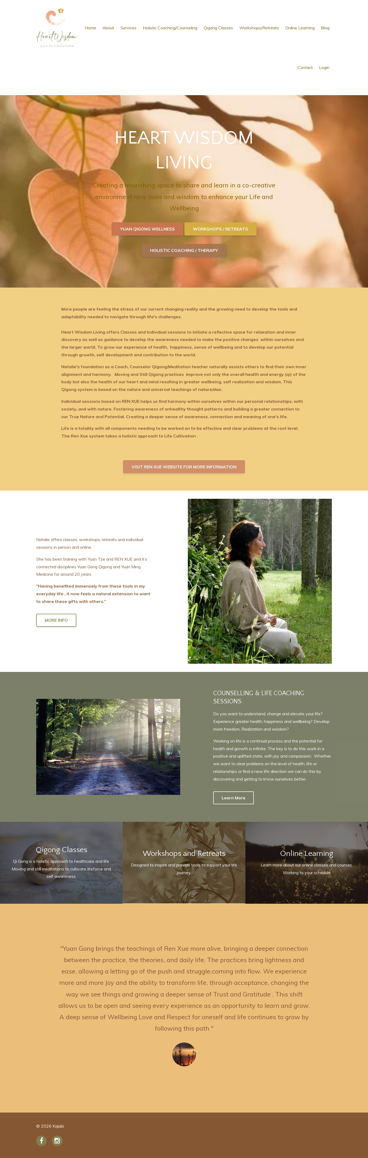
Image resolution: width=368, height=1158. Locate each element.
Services (128, 27)
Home (90, 27)
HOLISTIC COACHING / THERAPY (184, 250)
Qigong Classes (218, 27)
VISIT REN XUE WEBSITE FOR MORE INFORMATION (184, 466)
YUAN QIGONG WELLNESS (147, 229)
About (108, 27)
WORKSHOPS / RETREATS (220, 229)
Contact (305, 67)
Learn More (233, 797)
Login (324, 67)
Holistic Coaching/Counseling (170, 27)
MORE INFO (56, 620)
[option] (184, 1008)
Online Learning (300, 27)
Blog (325, 27)
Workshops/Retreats (259, 27)
